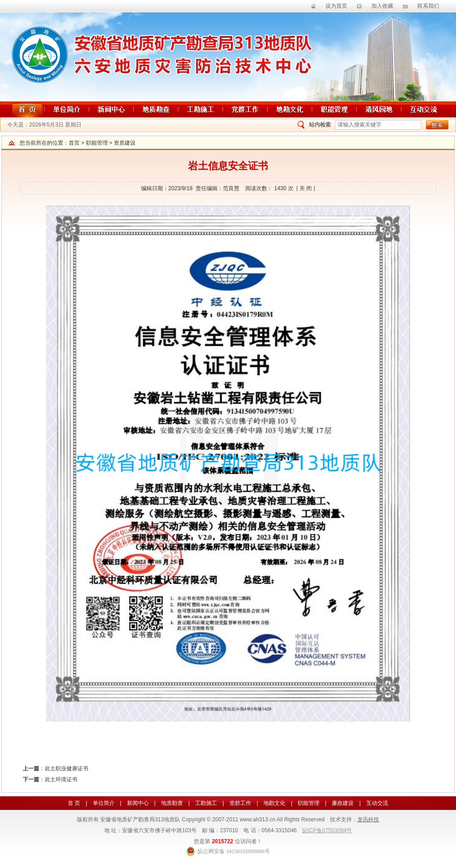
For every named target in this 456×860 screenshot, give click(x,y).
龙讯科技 (368, 819)
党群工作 (240, 803)
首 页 (74, 803)
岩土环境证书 (61, 779)
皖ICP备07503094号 (327, 830)
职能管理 (97, 143)
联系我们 (428, 6)
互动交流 (377, 803)
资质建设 (125, 143)
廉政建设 (343, 803)
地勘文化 (274, 803)
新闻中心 (138, 803)
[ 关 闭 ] (305, 188)
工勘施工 (206, 803)
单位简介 (104, 803)
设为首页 (336, 6)
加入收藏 (382, 6)
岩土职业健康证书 (66, 768)
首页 (74, 143)
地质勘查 (172, 803)
